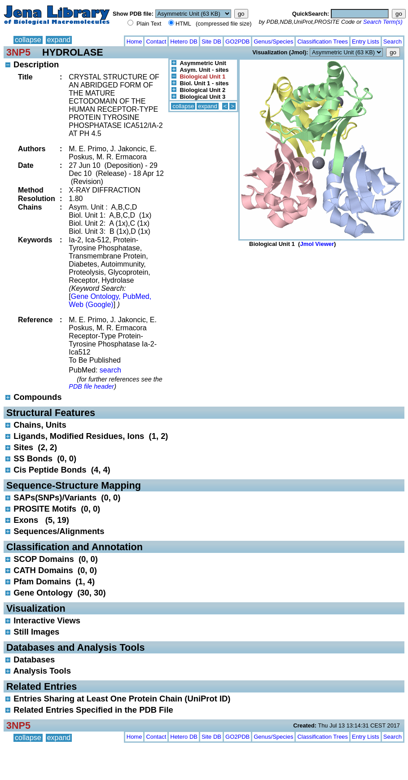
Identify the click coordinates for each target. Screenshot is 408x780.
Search (392, 41)
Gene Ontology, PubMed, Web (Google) (110, 300)
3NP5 (18, 52)
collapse (28, 40)
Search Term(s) (383, 21)
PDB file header (91, 386)
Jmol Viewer (317, 244)
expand (59, 40)
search (110, 370)
